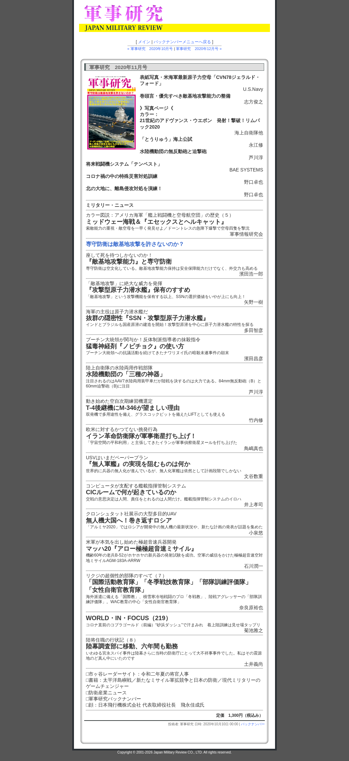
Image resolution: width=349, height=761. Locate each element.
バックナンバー (253, 724)
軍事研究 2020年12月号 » (199, 49)
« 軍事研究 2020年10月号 (150, 49)
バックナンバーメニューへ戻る (182, 41)
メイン (144, 41)
